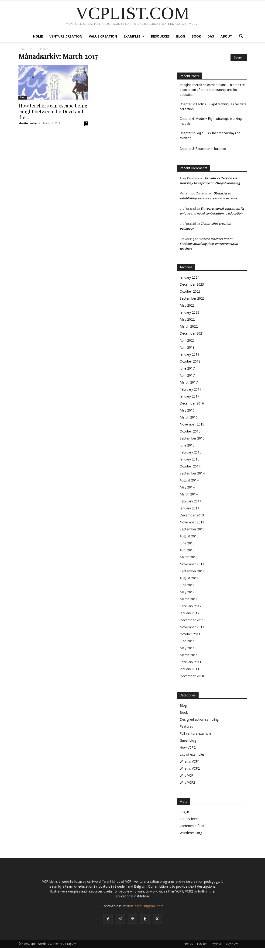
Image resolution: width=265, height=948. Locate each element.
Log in (184, 812)
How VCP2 (188, 747)
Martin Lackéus (29, 123)
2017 (32, 49)
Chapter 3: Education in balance (203, 149)
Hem (21, 49)
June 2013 (187, 543)
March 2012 (189, 599)
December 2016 (192, 403)
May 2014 (187, 487)
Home (38, 36)
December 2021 (192, 333)
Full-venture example (195, 733)
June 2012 (187, 585)
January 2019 (189, 354)
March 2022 (189, 326)
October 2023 (190, 291)
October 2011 (190, 634)
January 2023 (189, 312)
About (226, 36)
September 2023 (192, 298)
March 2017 (189, 382)
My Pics (216, 944)
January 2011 (189, 669)
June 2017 (187, 368)
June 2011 (187, 641)
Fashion (202, 944)
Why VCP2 (187, 782)
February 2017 (190, 389)
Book (196, 36)
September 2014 (192, 473)
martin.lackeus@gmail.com (143, 906)
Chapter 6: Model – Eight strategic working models (211, 121)
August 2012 (189, 578)
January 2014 (189, 508)
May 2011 (187, 648)
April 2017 (187, 375)
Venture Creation (65, 36)
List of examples (192, 754)
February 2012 (190, 606)
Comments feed (192, 825)
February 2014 (190, 501)
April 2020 (187, 340)
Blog (180, 36)
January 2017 (189, 396)
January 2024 (189, 277)
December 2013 (192, 515)
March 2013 (189, 557)
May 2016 (187, 410)
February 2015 (190, 452)
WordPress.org (191, 832)
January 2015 (189, 459)
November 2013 (192, 522)
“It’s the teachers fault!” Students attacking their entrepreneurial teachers (209, 244)
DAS (210, 36)
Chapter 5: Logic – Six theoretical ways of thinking (210, 135)
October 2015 (190, 431)
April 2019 (187, 347)
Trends (188, 944)
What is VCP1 (190, 761)
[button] (241, 37)
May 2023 (187, 305)
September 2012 (192, 571)
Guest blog (188, 740)
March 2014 (189, 494)
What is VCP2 (190, 768)
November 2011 (192, 627)
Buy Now (231, 944)
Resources (160, 36)
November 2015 (192, 424)
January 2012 (189, 613)
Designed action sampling (199, 719)
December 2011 (192, 620)
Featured (186, 726)
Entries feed (189, 819)
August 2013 (189, 536)
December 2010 (192, 676)
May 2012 (187, 592)
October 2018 (190, 361)
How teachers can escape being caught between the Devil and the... (52, 111)
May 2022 (187, 319)
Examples (134, 36)
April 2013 (187, 550)
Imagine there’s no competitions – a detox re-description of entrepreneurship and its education (213, 90)
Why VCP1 (187, 775)
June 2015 (187, 445)
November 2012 (192, 564)
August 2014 (189, 480)
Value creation (103, 36)
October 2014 (190, 466)
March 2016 (189, 417)
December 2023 (192, 284)
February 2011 (190, 662)
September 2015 (192, 438)
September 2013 (192, 529)
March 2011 (189, 655)
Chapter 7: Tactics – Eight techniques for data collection (213, 106)
